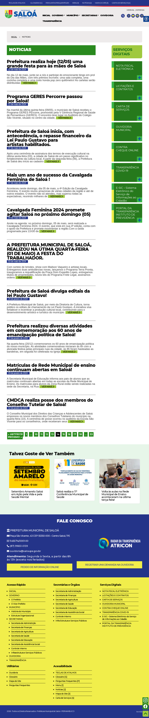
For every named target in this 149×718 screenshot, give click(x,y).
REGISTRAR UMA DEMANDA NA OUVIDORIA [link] (109, 564)
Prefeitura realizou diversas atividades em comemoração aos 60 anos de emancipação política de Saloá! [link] (49, 330)
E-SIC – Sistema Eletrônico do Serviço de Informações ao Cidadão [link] (126, 194)
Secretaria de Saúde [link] (20, 636)
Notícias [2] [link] (87, 3)
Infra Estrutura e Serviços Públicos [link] (71, 620)
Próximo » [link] (15, 437)
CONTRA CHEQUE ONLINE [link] (127, 149)
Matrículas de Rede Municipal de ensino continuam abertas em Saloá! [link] (51, 367)
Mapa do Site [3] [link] (101, 3)
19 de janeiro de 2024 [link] (18, 373)
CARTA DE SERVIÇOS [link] (123, 108)
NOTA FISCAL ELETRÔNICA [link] (125, 67)
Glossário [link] (13, 677)
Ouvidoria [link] (13, 672)
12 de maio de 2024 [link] (17, 69)
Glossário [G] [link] (36, 3)
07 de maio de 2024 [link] (17, 148)
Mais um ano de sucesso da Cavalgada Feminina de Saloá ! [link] (49, 177)
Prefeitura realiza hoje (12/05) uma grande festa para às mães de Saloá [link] (46, 64)
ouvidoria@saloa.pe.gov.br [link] (25, 551)
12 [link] (47, 434)
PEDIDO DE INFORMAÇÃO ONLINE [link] (40, 567)
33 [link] (91, 434)
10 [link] (36, 434)
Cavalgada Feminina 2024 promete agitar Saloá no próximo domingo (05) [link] (49, 212)
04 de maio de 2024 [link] (17, 218)
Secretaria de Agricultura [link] (22, 631)
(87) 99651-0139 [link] (19, 546)
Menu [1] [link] (75, 3)
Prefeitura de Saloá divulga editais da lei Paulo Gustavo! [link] (48, 293)
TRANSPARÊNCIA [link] (17, 660)
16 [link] (69, 434)
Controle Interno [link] (19, 648)
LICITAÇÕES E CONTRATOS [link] (125, 87)
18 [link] (80, 434)
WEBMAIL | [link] (131, 10)
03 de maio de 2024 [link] (17, 261)
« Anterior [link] (15, 434)
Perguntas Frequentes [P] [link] (57, 3)
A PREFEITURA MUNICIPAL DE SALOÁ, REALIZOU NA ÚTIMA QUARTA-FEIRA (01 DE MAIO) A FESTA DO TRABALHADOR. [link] (49, 251)
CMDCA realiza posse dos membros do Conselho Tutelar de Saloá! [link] (50, 402)
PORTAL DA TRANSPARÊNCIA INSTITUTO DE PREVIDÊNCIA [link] (127, 213)
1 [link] (26, 434)
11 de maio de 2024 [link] (17, 104)
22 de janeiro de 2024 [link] (18, 338)
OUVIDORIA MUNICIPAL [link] (124, 128)
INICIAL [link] (12, 591)
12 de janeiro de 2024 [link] (18, 408)
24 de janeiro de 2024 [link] (18, 299)
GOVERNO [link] (14, 595)
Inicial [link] (14, 37)
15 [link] (63, 434)
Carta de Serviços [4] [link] (121, 3)
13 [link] (52, 434)
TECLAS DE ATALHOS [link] (18, 3)
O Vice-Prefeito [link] (18, 604)
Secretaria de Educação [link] (21, 640)
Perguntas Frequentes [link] (19, 685)
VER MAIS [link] (29, 83)
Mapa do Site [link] (15, 681)
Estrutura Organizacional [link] (22, 615)
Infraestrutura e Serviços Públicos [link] (26, 652)
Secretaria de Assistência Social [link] (25, 644)
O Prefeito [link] (16, 599)
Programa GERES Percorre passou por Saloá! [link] (44, 99)
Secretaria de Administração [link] (68, 591)
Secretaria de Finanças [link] (21, 627)
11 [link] (41, 434)
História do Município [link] (21, 611)
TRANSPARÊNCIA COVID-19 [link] (127, 169)
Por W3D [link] (139, 712)
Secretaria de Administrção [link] (23, 623)
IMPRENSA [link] (140, 10)
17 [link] (74, 434)
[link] (22, 13)
